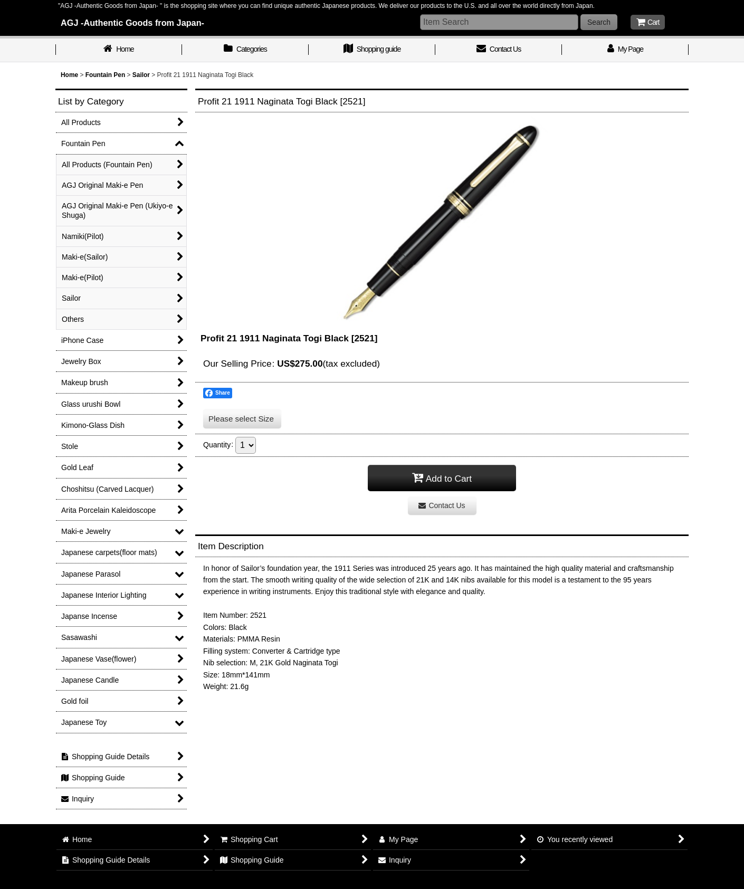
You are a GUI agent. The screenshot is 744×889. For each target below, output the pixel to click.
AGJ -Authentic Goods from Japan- (132, 22)
